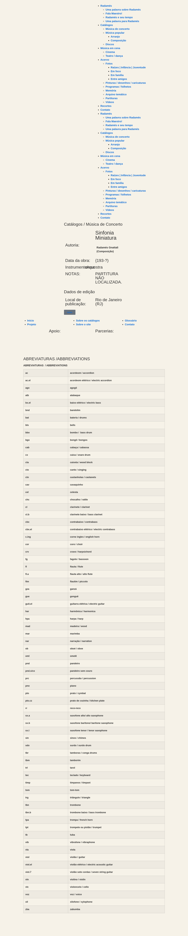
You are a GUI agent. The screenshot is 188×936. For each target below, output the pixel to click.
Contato (105, 109)
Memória (111, 90)
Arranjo (115, 36)
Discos (110, 44)
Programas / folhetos (118, 86)
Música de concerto (118, 28)
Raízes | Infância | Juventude (128, 67)
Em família (117, 75)
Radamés (106, 5)
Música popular (115, 32)
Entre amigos (119, 79)
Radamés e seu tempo (119, 17)
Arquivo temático (116, 94)
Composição (118, 40)
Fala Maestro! (114, 13)
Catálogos (106, 25)
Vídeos (110, 102)
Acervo (104, 59)
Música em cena (110, 48)
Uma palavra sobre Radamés (123, 9)
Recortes (106, 106)
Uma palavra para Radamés (122, 21)
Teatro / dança (114, 55)
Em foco (116, 71)
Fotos (109, 63)
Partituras (112, 98)
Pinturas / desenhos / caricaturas (126, 82)
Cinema (110, 52)
